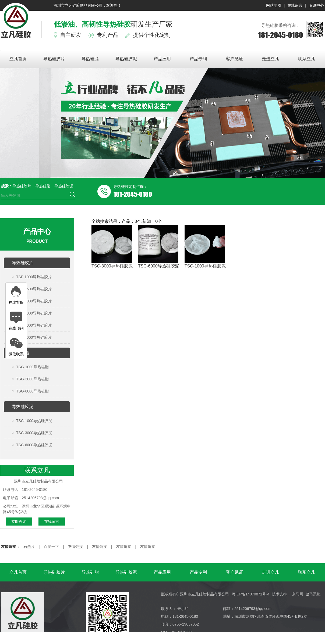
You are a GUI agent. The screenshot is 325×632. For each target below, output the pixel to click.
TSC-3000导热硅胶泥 (34, 433)
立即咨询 (18, 521)
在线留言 (294, 5)
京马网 (297, 594)
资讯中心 (316, 5)
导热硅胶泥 (126, 58)
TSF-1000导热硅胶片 (34, 277)
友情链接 (75, 546)
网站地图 (273, 5)
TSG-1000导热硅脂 (32, 367)
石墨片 (29, 546)
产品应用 (162, 58)
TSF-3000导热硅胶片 (34, 313)
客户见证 (234, 58)
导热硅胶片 (54, 58)
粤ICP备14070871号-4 (250, 594)
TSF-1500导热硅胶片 (34, 289)
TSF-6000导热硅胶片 (34, 337)
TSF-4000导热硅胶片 (34, 325)
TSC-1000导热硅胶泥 (34, 421)
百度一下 (51, 546)
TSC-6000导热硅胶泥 (34, 445)
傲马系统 (312, 594)
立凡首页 (18, 58)
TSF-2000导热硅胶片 (34, 301)
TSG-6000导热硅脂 (32, 391)
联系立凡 (306, 58)
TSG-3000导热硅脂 (32, 379)
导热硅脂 (90, 58)
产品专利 (198, 58)
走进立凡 (270, 58)
